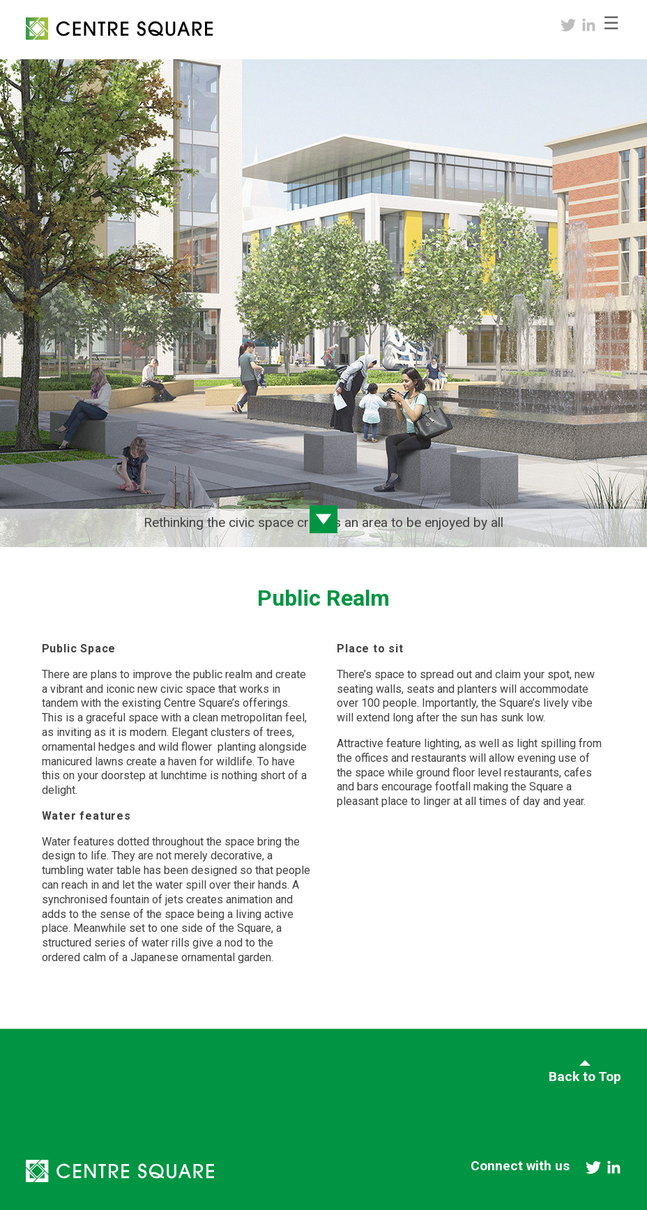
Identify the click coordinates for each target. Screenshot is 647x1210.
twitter (568, 25)
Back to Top (585, 1077)
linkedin (588, 24)
